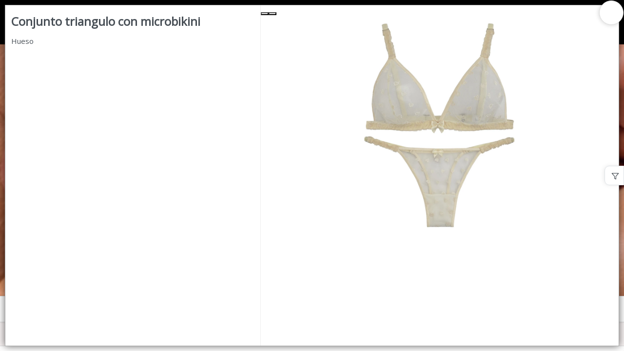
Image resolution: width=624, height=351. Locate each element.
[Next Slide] (272, 13)
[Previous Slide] (265, 13)
